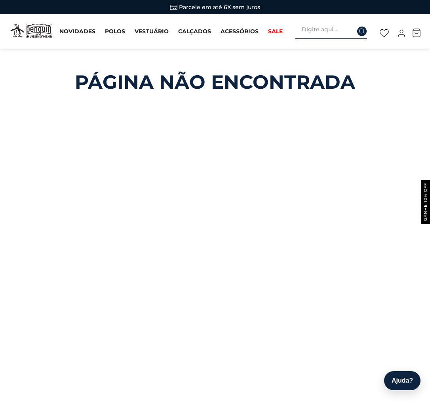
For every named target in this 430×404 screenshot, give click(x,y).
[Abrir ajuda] (402, 380)
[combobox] (334, 31)
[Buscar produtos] (356, 29)
